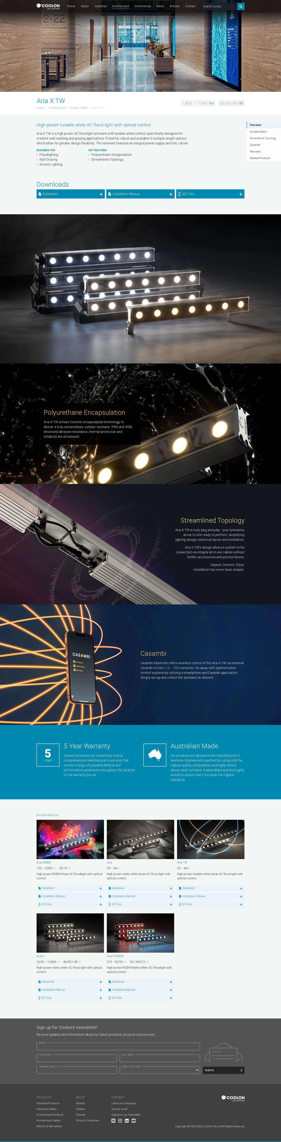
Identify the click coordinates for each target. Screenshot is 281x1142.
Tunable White (78, 108)
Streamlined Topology (263, 138)
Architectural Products (50, 1114)
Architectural (120, 6)
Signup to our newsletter (125, 1114)
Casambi (255, 144)
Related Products (260, 158)
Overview (255, 125)
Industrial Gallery (46, 1109)
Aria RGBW (44, 862)
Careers (80, 1109)
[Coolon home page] (48, 6)
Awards (80, 1103)
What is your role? (131, 1066)
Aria (109, 862)
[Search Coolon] (219, 6)
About (85, 6)
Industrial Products (48, 1103)
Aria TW (182, 862)
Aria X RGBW (115, 956)
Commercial (143, 6)
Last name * (128, 1054)
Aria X (40, 956)
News (160, 6)
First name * (45, 1054)
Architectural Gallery (49, 1120)
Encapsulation (258, 131)
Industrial (100, 6)
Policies (80, 1114)
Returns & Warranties (49, 1126)
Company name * (48, 1066)
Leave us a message (123, 1103)
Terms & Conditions (87, 1120)
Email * (43, 1043)
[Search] (240, 6)
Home (71, 6)
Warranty (255, 151)
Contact (190, 6)
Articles (175, 6)
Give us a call (119, 1109)
